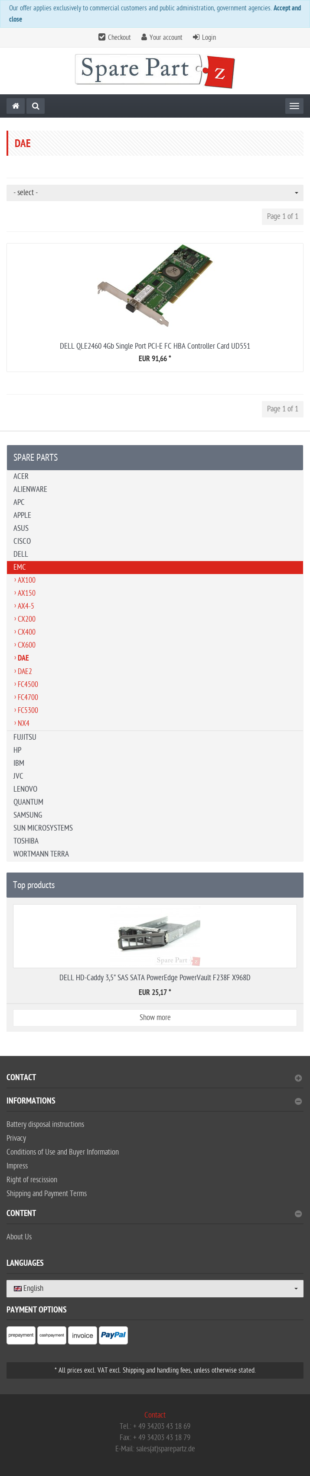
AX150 (27, 593)
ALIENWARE (30, 489)
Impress (17, 1166)
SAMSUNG (27, 815)
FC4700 (28, 697)
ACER (21, 476)
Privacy (16, 1138)
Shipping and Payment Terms (47, 1193)
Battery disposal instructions (45, 1124)
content (154, 1214)
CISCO (22, 541)
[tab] (155, 1081)
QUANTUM (28, 802)
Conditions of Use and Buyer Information (63, 1152)
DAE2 (25, 671)
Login (209, 38)
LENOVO (25, 789)
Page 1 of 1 (282, 216)
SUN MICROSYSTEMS (43, 828)
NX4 (23, 723)
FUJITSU (24, 737)
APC (19, 502)
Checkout (119, 38)
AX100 (27, 580)
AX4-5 (26, 606)
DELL (20, 554)
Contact (154, 1078)
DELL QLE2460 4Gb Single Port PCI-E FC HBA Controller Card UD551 (155, 346)
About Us (19, 1237)
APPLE (22, 515)
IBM (18, 763)
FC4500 (28, 684)
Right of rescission (32, 1179)
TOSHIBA (26, 841)
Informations (154, 1102)
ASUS (21, 528)
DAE (23, 659)
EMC (19, 567)
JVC (18, 776)
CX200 (27, 619)
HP (17, 750)
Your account (166, 38)
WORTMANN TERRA (41, 854)
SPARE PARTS (35, 457)
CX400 (27, 632)
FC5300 (28, 710)
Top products (34, 885)
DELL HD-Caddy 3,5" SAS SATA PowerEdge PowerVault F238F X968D (155, 977)
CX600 (27, 645)
